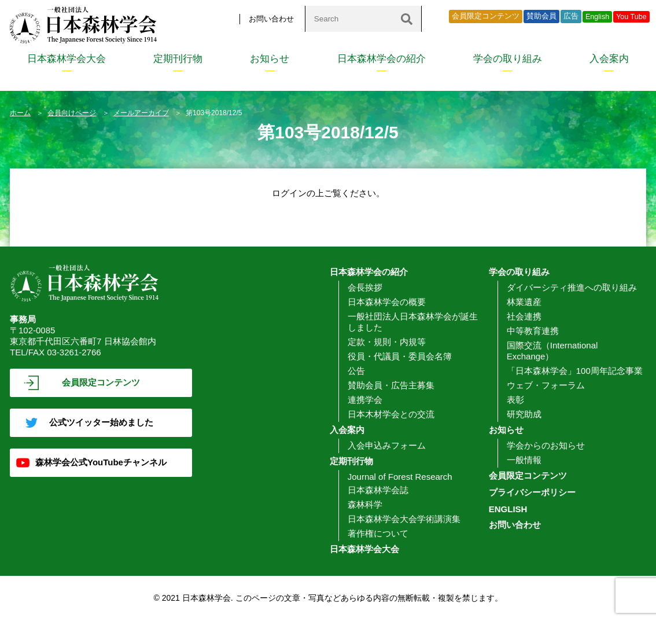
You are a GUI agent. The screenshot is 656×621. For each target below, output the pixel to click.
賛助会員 (541, 16)
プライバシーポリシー (532, 492)
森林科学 (365, 504)
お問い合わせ (271, 18)
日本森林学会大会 (66, 58)
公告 (356, 371)
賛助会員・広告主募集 (391, 385)
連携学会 (365, 400)
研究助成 (524, 414)
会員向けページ (71, 113)
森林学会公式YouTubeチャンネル (101, 462)
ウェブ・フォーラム (546, 385)
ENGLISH (508, 509)
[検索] (406, 19)
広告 (570, 16)
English (597, 17)
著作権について (378, 533)
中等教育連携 (533, 331)
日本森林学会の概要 (387, 302)
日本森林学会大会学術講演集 (404, 519)
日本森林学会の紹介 (381, 58)
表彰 (515, 400)
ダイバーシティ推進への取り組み (572, 287)
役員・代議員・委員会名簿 (400, 356)
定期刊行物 (177, 58)
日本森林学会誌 (378, 490)
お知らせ (269, 58)
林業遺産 (524, 302)
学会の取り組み (507, 58)
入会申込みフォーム (387, 445)
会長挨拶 (365, 287)
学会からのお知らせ (546, 445)
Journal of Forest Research (400, 477)
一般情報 (524, 460)
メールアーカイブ (141, 113)
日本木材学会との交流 (391, 414)
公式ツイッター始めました (101, 422)
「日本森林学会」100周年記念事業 (575, 371)
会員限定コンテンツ (485, 16)
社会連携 (524, 316)
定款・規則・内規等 (387, 342)
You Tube (631, 17)
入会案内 (609, 58)
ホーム (20, 113)
